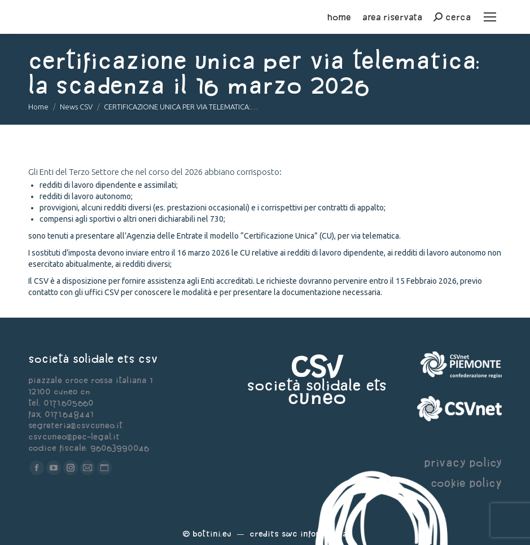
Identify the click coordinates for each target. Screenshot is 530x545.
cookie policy (466, 482)
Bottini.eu (211, 533)
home (339, 16)
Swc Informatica (314, 533)
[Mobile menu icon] (490, 17)
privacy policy (463, 462)
